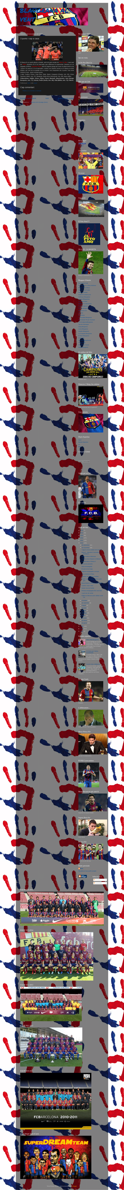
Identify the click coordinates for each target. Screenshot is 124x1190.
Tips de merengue (83, 324)
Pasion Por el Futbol (84, 290)
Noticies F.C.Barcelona (85, 303)
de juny (84, 610)
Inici (47, 98)
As (79, 444)
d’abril (84, 615)
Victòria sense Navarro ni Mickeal (91, 559)
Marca (80, 446)
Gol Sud (80, 313)
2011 (82, 540)
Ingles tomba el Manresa (89, 556)
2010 (82, 543)
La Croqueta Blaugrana (85, 333)
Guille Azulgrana (83, 306)
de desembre (86, 545)
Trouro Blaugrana (83, 308)
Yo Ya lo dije (81, 342)
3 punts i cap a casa (87, 585)
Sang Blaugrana (83, 326)
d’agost (84, 605)
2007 (82, 631)
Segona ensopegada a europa (90, 571)
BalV (81, 868)
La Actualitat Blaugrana (85, 317)
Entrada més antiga (66, 98)
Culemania (81, 315)
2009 (82, 626)
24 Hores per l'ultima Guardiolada (92, 651)
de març (84, 618)
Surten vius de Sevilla (88, 588)
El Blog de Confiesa (84, 287)
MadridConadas (83, 292)
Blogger (74, 1186)
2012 (82, 538)
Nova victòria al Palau (88, 574)
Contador (81, 146)
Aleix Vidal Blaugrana (92, 639)
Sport (79, 440)
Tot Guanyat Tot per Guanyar (86, 319)
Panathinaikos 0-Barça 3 (89, 561)
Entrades (97, 880)
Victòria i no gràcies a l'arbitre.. (90, 576)
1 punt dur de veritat (87, 593)
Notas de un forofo (83, 345)
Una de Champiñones (84, 340)
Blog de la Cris (82, 310)
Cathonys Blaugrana (84, 297)
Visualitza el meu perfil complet (87, 871)
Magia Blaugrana (83, 347)
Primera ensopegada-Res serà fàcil (92, 590)
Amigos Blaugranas (84, 299)
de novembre (86, 547)
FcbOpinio (81, 338)
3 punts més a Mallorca (93, 664)
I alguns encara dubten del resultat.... (92, 550)
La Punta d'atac (82, 301)
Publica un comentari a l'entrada (32, 90)
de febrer (85, 620)
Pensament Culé (83, 283)
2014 (82, 533)
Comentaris (98, 883)
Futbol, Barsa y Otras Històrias (87, 285)
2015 (82, 530)
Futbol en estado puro (84, 294)
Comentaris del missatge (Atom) (38, 102)
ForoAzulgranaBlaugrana (85, 322)
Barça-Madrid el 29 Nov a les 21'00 (92, 583)
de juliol (84, 608)
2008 (82, 628)
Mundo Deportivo (83, 442)
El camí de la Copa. (87, 569)
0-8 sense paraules (87, 564)
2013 (82, 535)
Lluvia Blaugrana (83, 329)
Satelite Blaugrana (83, 331)
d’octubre (85, 600)
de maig (84, 613)
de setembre (86, 603)
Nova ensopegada (87, 566)
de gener (84, 623)
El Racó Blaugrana (83, 335)
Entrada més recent (28, 98)
